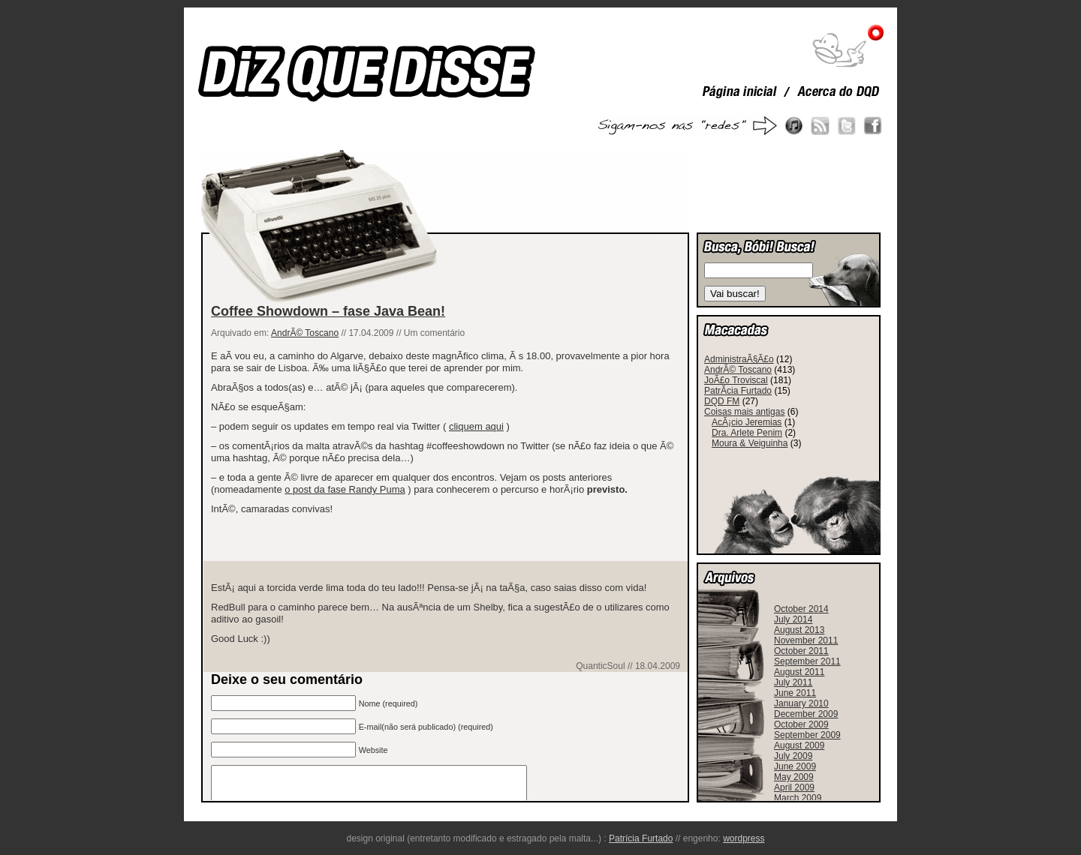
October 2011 (801, 651)
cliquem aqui (476, 426)
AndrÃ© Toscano (305, 333)
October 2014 (801, 609)
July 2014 (793, 619)
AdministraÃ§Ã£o (739, 359)
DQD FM (721, 401)
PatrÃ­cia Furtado (738, 391)
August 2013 (799, 630)
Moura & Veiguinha (749, 443)
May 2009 (794, 777)
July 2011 (793, 682)
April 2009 (794, 787)
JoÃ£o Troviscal (736, 380)
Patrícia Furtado (641, 838)
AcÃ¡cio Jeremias (746, 422)
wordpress (743, 838)
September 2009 (807, 735)
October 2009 (801, 724)
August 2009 (799, 745)
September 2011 (807, 661)
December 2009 (806, 714)
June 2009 (795, 766)
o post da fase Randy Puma (345, 489)
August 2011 (799, 672)
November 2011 (806, 640)
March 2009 (797, 798)
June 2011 (795, 693)
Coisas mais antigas (744, 411)
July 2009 (793, 756)
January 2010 (801, 703)
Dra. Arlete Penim (747, 433)
